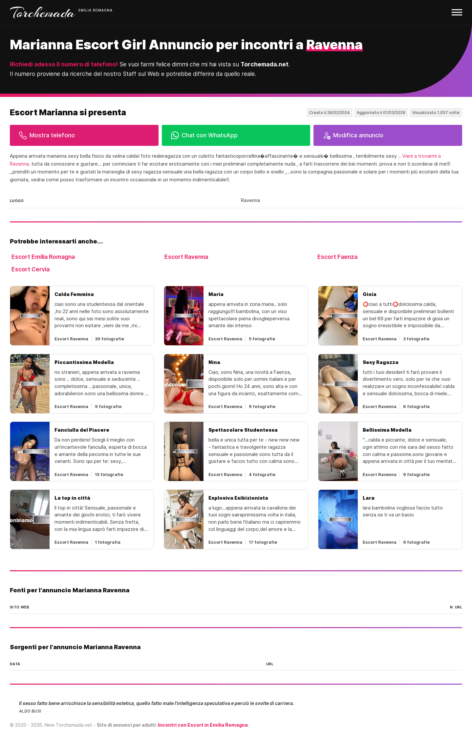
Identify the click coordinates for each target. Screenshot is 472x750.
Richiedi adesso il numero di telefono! (64, 64)
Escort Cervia (30, 269)
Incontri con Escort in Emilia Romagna (203, 725)
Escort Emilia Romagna (43, 256)
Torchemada (42, 12)
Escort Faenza (337, 256)
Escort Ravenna (186, 256)
